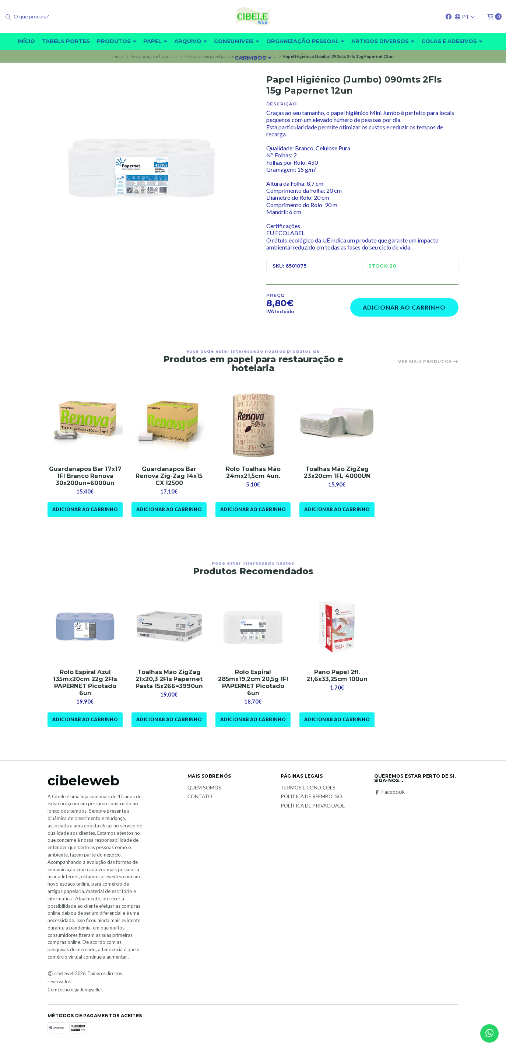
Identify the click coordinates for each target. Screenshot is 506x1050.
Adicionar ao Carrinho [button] (85, 510)
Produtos (116, 41)
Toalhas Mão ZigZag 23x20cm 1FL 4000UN (337, 472)
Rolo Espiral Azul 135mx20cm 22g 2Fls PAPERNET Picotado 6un (85, 683)
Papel (155, 41)
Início (26, 41)
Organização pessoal (305, 41)
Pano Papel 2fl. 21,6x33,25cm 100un (337, 676)
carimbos (253, 58)
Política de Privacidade (313, 806)
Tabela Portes (66, 41)
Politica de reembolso (311, 797)
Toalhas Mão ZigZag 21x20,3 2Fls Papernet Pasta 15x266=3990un (169, 679)
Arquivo (190, 41)
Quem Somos (204, 788)
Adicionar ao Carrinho (404, 307)
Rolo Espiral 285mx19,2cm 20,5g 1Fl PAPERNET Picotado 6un (253, 683)
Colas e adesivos (451, 41)
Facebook (389, 792)
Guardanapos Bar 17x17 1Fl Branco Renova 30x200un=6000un (85, 475)
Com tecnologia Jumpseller (75, 990)
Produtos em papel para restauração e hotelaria (230, 56)
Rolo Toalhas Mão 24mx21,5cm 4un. (253, 472)
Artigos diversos (382, 41)
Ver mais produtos (428, 361)
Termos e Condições (308, 788)
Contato (199, 797)
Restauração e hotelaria (153, 56)
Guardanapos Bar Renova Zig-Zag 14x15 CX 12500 (169, 475)
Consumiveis (236, 41)
